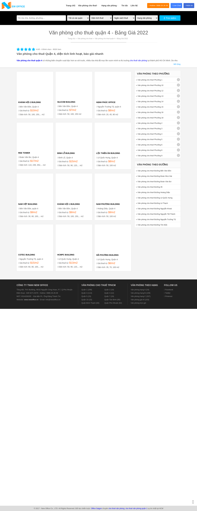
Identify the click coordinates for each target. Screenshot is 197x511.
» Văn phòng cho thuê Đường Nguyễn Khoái (154, 209)
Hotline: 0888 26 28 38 (158, 5)
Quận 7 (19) (109, 296)
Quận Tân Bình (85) (112, 300)
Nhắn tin (189, 5)
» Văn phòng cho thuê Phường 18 (149, 118)
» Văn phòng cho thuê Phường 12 (149, 91)
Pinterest (168, 296)
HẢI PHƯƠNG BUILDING (107, 255)
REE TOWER (24, 153)
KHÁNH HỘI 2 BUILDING (29, 102)
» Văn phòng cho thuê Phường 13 (149, 96)
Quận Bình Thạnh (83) (90, 303)
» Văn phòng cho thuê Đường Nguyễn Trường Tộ (156, 219)
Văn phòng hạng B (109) (140, 293)
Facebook (168, 290)
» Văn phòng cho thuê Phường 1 (149, 80)
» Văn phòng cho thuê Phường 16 (149, 112)
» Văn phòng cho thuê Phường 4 (149, 134)
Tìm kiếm (170, 18)
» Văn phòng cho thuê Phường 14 (149, 101)
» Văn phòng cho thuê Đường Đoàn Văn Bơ (153, 182)
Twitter (167, 293)
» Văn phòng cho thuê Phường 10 (149, 85)
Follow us (170, 285)
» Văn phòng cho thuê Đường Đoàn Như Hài (154, 176)
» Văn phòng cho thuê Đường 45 (149, 187)
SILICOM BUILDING (66, 102)
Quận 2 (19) (109, 290)
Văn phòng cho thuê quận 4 (29, 60)
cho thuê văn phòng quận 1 (136, 508)
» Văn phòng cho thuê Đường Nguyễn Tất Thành (155, 214)
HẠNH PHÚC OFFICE (105, 102)
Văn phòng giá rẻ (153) (140, 300)
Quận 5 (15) (86, 296)
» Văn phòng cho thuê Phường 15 (149, 107)
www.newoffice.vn (31, 300)
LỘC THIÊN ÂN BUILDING (108, 153)
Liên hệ (134, 5)
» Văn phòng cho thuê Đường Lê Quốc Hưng (154, 198)
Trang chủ (70, 5)
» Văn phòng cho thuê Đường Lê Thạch (152, 203)
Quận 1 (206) (86, 290)
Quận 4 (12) (109, 293)
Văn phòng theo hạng (144, 285)
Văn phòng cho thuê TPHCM (98, 285)
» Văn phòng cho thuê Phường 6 (149, 145)
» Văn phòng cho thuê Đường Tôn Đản (151, 225)
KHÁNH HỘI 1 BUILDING (68, 204)
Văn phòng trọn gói (138, 303)
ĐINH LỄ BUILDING (66, 153)
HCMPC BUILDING (65, 255)
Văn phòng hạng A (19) (140, 290)
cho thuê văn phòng (138, 60)
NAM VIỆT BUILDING (27, 204)
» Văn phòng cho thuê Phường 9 (149, 156)
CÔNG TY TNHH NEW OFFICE (32, 285)
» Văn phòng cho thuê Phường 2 (149, 123)
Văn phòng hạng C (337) (140, 296)
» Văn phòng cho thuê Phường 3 (149, 129)
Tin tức (124, 5)
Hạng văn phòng (110, 4)
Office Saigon (96, 508)
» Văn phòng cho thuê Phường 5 (149, 139)
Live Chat (176, 5)
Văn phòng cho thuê (88, 4)
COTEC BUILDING (26, 255)
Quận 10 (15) (86, 300)
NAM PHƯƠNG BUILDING (108, 204)
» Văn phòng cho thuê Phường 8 (149, 150)
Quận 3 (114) (86, 293)
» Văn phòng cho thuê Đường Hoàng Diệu (153, 192)
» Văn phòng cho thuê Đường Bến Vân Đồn (153, 171)
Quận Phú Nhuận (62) (113, 303)
